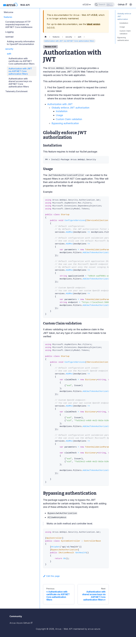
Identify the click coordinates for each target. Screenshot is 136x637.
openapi (9, 36)
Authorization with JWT (60, 104)
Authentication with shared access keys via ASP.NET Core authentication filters (20, 82)
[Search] (104, 4)
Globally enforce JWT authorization (70, 107)
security (9, 49)
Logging (9, 32)
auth (9, 53)
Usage (59, 115)
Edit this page (51, 576)
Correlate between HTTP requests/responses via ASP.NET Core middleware (18, 24)
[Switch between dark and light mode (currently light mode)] (131, 4)
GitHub (122, 4)
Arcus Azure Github (21, 623)
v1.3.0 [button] (86, 4)
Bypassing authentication (65, 123)
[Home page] (45, 37)
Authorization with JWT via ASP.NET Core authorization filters (20, 71)
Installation (61, 111)
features (8, 17)
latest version (93, 24)
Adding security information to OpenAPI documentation (21, 42)
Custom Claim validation (69, 119)
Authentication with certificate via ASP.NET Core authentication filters (21, 61)
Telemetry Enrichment (16, 91)
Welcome (8, 12)
